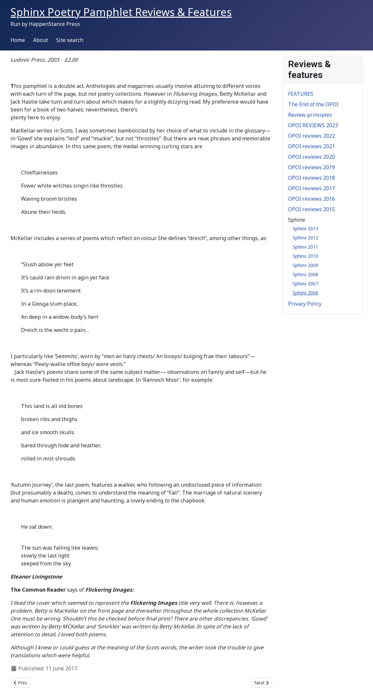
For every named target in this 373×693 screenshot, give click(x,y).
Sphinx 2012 (305, 237)
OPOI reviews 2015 (311, 209)
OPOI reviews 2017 (311, 188)
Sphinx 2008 (305, 274)
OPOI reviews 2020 (311, 156)
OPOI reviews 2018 (311, 177)
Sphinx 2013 (305, 228)
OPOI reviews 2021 (311, 146)
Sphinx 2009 (305, 265)
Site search (69, 40)
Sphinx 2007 (305, 283)
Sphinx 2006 (305, 293)
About (40, 40)
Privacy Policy (304, 303)
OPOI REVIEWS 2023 (313, 125)
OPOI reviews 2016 (311, 198)
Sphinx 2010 (305, 256)
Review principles (310, 114)
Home (17, 40)
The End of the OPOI (313, 104)
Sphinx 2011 (305, 247)
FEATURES (300, 93)
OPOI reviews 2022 (311, 135)
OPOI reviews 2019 (311, 167)
